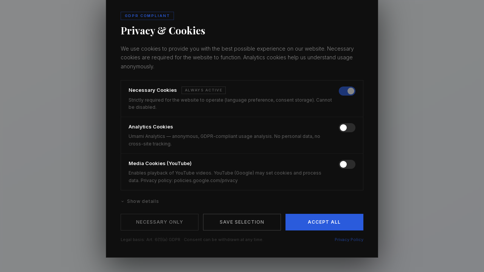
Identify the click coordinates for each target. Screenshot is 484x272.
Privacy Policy (349, 239)
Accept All (324, 222)
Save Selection (242, 222)
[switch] (347, 91)
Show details (140, 201)
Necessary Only (159, 222)
